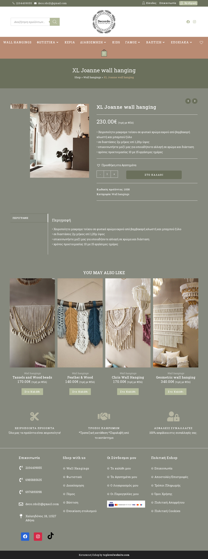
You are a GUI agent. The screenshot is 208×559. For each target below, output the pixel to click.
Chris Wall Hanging (128, 377)
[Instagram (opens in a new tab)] (194, 21)
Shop (77, 77)
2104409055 (24, 3)
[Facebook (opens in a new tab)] (188, 21)
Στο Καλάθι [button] (32, 391)
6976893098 (33, 492)
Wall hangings (92, 77)
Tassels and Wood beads (32, 377)
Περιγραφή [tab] (20, 217)
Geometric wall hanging (175, 377)
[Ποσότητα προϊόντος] (107, 174)
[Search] (55, 22)
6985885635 (33, 480)
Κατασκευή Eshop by (104, 554)
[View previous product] (188, 101)
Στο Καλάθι (154, 174)
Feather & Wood (80, 377)
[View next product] (195, 101)
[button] (84, 109)
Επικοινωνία (167, 3)
